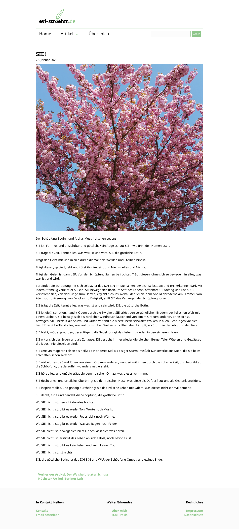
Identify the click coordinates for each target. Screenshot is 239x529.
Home (45, 33)
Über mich (99, 33)
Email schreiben (47, 515)
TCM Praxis (119, 515)
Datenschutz (193, 515)
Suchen (196, 34)
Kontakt (42, 511)
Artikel (67, 33)
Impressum (194, 511)
